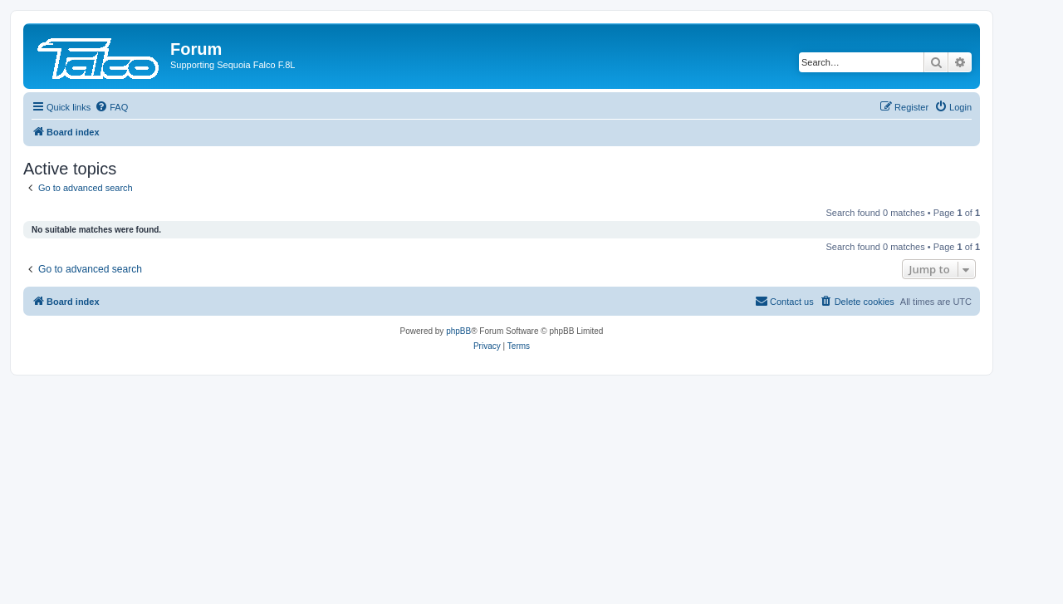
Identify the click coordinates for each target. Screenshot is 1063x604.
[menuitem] (111, 107)
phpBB (458, 331)
